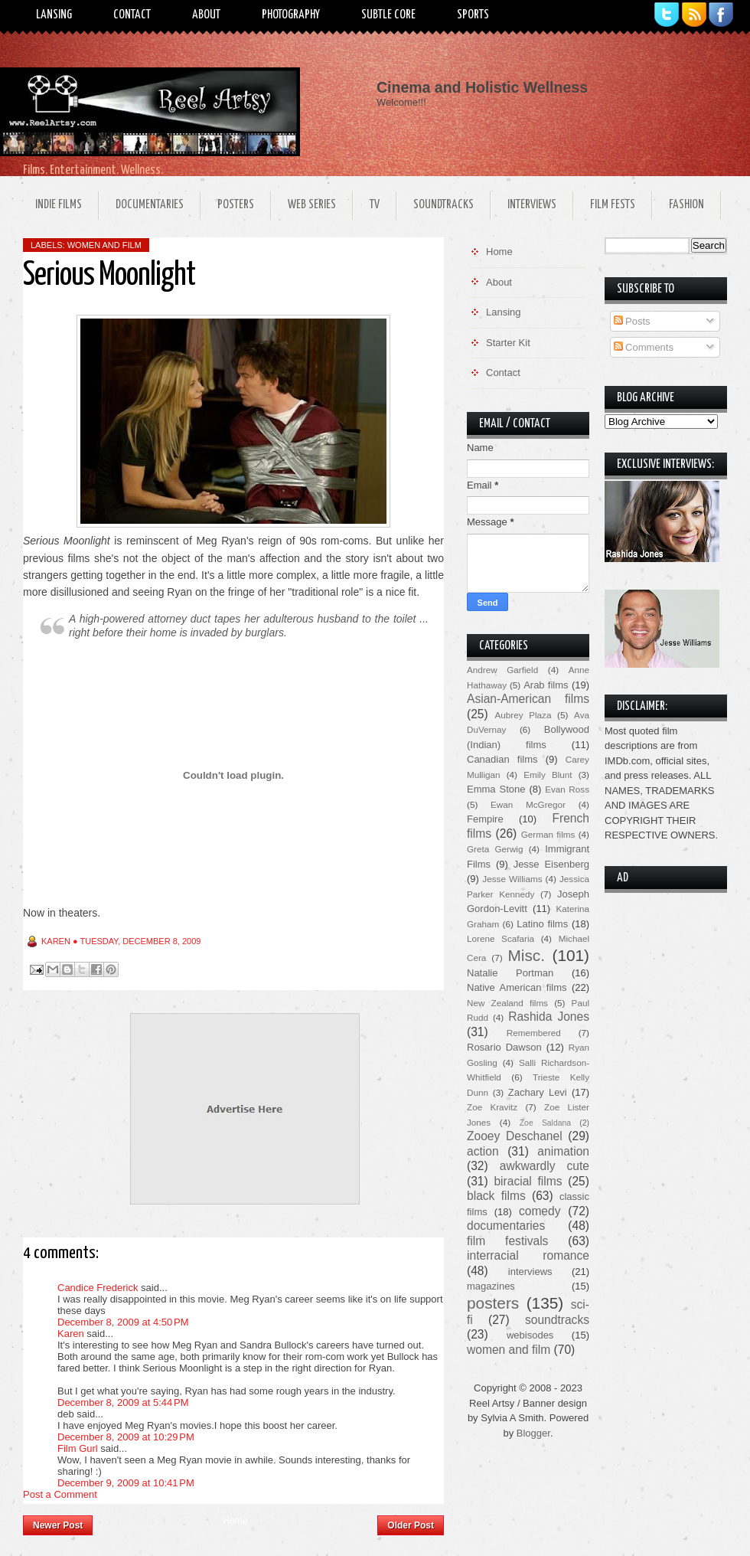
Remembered (534, 1033)
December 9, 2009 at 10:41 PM (125, 1483)
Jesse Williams (512, 879)
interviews (530, 1271)
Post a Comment (60, 1494)
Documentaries (150, 205)
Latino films (542, 924)
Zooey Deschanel (514, 1135)
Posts (632, 321)
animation (563, 1151)
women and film (104, 245)
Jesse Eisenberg (551, 864)
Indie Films (58, 205)
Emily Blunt (547, 775)
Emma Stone (496, 789)
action (483, 1151)
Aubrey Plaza (523, 715)
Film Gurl (77, 1448)
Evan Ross (567, 789)
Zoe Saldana (545, 1123)
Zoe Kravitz (492, 1107)
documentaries (506, 1225)
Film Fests (612, 205)
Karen (70, 1333)
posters (493, 1303)
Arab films (545, 685)
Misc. (526, 955)
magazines (491, 1286)
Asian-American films (528, 698)
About (206, 15)
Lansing (54, 15)
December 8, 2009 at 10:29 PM (125, 1437)
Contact (132, 15)
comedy (540, 1211)
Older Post (410, 1525)
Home (235, 1520)
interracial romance (528, 1255)
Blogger (533, 1433)
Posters (235, 205)
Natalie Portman (510, 973)
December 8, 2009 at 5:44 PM (123, 1402)
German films (548, 834)
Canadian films (502, 759)
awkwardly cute (544, 1165)
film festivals (507, 1240)
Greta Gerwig (495, 849)
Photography (291, 15)
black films (496, 1195)
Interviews (531, 205)
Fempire (485, 819)
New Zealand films (507, 1003)
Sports (473, 15)
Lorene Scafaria (500, 938)
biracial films (528, 1181)
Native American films (517, 987)
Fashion (686, 205)
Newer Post (58, 1525)
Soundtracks (443, 205)
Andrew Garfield (502, 670)
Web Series (312, 205)
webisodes (530, 1335)
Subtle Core (388, 15)
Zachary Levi (537, 1092)
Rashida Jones (548, 1016)
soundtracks (557, 1319)
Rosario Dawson (504, 1047)
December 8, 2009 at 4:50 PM (123, 1322)
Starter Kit (508, 342)
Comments (643, 347)
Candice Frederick (98, 1287)
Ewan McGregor (528, 804)
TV (375, 205)
